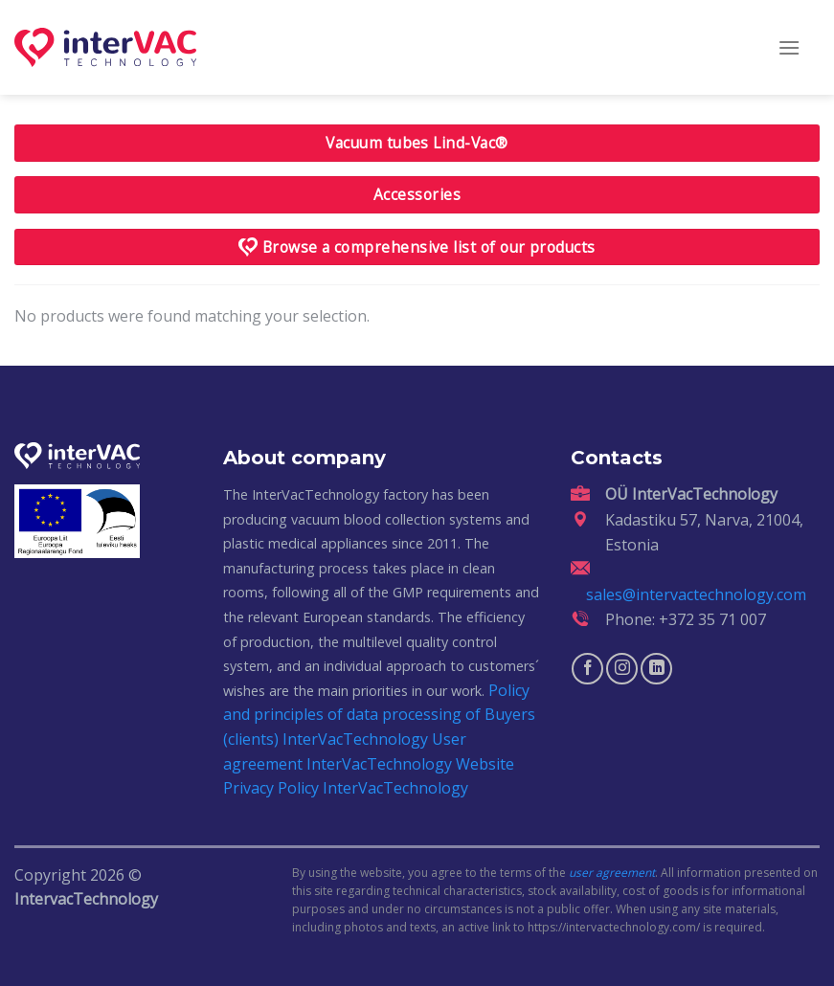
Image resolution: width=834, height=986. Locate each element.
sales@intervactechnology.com (696, 594)
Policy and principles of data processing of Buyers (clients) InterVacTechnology (379, 715)
